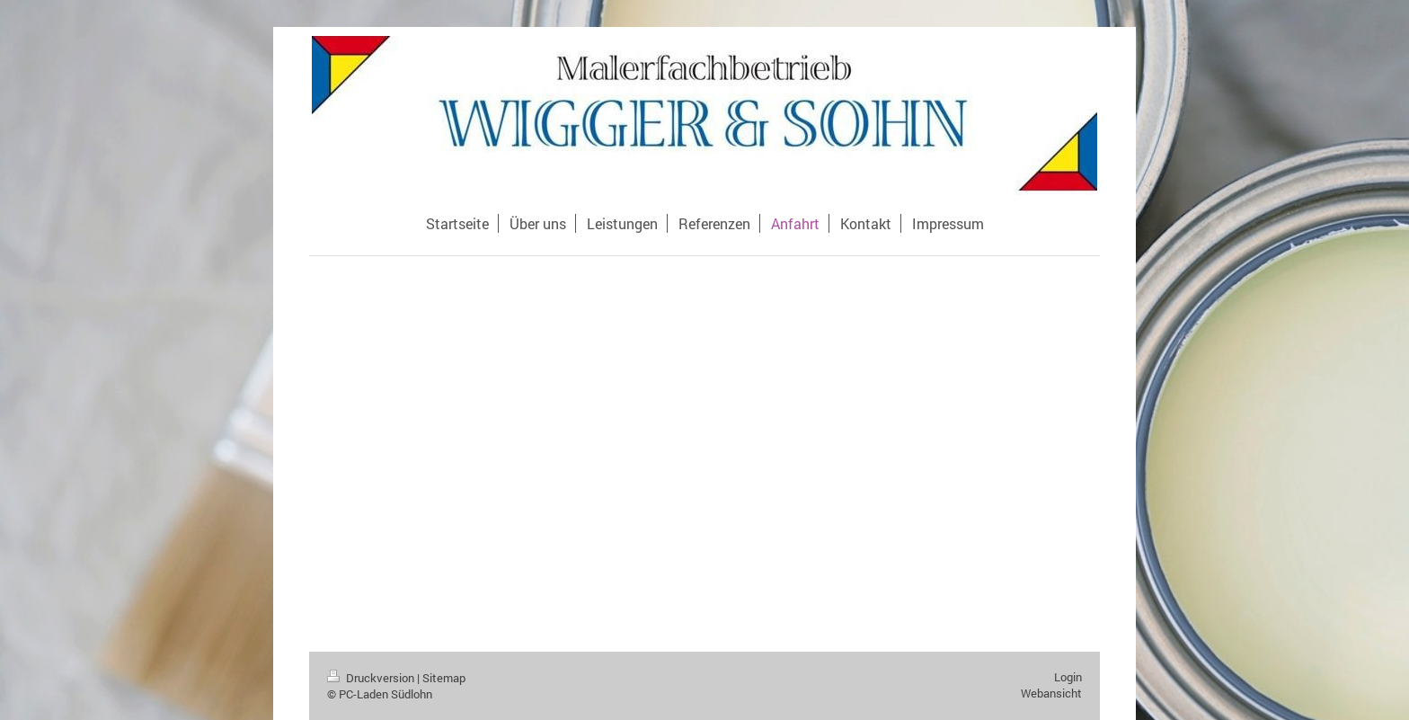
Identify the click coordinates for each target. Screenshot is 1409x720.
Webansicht (1051, 693)
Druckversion (372, 678)
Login (1068, 677)
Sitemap (443, 678)
